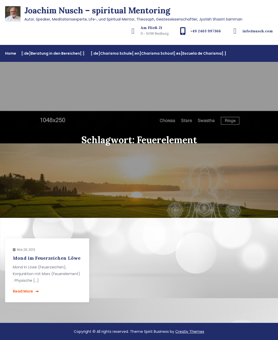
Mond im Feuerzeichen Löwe (46, 258)
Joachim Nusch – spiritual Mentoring (97, 10)
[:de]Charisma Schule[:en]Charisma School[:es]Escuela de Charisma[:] (158, 53)
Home (10, 53)
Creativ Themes (189, 331)
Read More (26, 291)
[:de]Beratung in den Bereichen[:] (53, 53)
